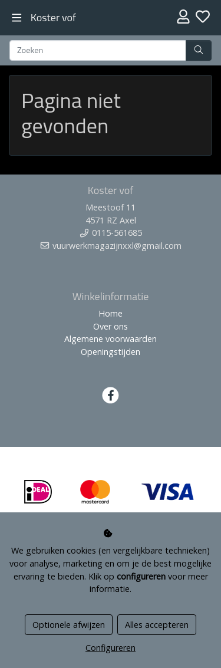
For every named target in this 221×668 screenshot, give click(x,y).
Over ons (110, 326)
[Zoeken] (97, 50)
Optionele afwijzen (68, 624)
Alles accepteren (157, 624)
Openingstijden (110, 351)
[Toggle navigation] (16, 18)
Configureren (110, 647)
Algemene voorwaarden (110, 338)
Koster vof (53, 17)
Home (110, 313)
